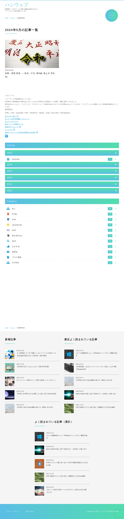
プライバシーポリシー (13, 511)
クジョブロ (9, 130)
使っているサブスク (12, 121)
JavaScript (17, 225)
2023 (9, 171)
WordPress (17, 236)
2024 (9, 165)
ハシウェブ (16, 5)
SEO (14, 241)
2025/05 (16, 159)
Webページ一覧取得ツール (14, 124)
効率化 (15, 252)
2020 (9, 191)
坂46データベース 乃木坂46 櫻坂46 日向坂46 (20, 132)
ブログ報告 (17, 257)
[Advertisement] (62, 287)
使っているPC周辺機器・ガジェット (17, 119)
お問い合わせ (30, 511)
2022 (9, 178)
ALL (14, 209)
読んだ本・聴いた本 (12, 116)
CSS (14, 219)
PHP (14, 230)
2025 (9, 153)
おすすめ (16, 246)
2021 (9, 184)
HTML (15, 214)
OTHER (15, 263)
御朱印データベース (12, 127)
